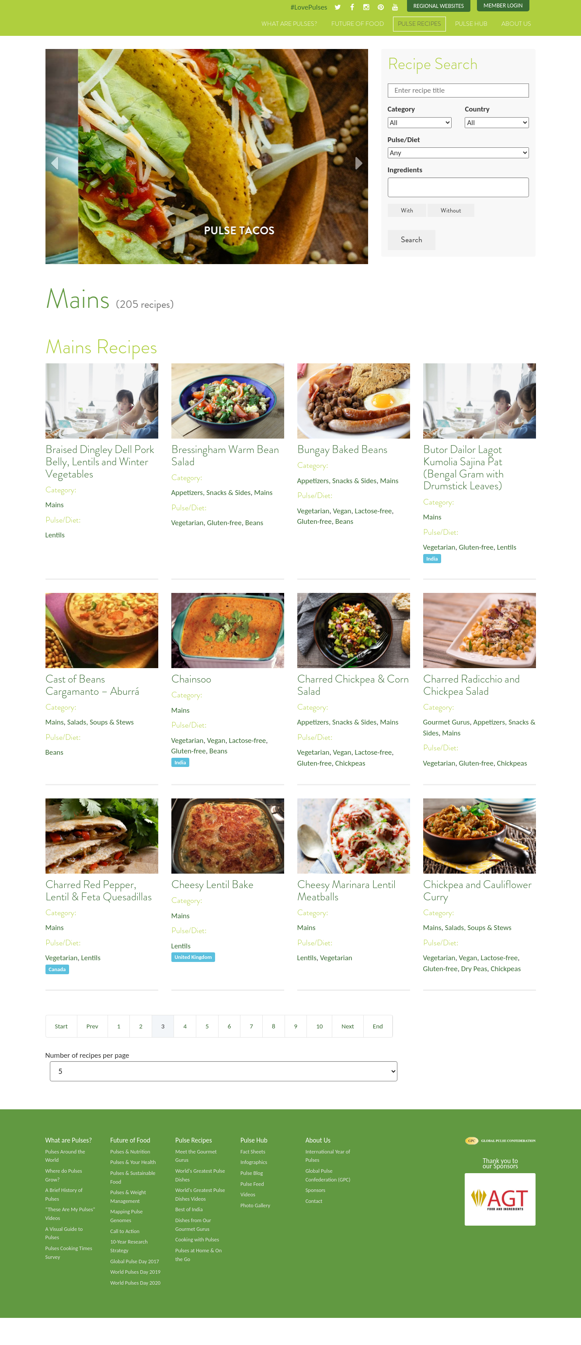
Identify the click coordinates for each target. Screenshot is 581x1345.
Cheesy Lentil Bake (212, 885)
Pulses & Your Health (134, 1165)
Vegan (345, 512)
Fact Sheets (253, 1153)
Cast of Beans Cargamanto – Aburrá (92, 685)
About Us (516, 25)
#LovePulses (301, 7)
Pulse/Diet (405, 142)
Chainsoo (191, 679)
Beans (259, 524)
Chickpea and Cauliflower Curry (477, 891)
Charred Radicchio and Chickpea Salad (471, 685)
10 (319, 1027)
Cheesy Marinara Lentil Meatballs (346, 891)
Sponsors (316, 1194)
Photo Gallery (256, 1210)
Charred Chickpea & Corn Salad (353, 685)
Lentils (55, 536)
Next (347, 1027)
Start (61, 1027)
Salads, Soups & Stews (104, 723)
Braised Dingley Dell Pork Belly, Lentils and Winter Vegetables (99, 462)
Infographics (254, 1165)
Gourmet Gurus (448, 723)
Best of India (189, 1215)
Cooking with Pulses (198, 1246)
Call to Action (125, 1237)
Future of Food (357, 25)
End (378, 1027)
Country (478, 110)
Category (402, 110)
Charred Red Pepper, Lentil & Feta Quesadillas (98, 891)
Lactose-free (378, 512)
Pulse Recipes (419, 25)
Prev (92, 1027)
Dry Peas (477, 971)
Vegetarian (188, 524)
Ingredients (406, 173)
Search (411, 243)
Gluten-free (227, 524)
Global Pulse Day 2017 (136, 1269)
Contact (315, 1205)
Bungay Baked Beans (342, 450)
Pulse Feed (252, 1187)
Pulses (86, 34)
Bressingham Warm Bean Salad (225, 456)
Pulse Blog (252, 1176)
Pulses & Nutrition (131, 1153)
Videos (248, 1198)
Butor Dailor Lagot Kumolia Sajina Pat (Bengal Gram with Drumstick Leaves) (463, 468)
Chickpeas (353, 765)
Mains (55, 505)
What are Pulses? (289, 25)
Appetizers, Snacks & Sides (213, 493)
